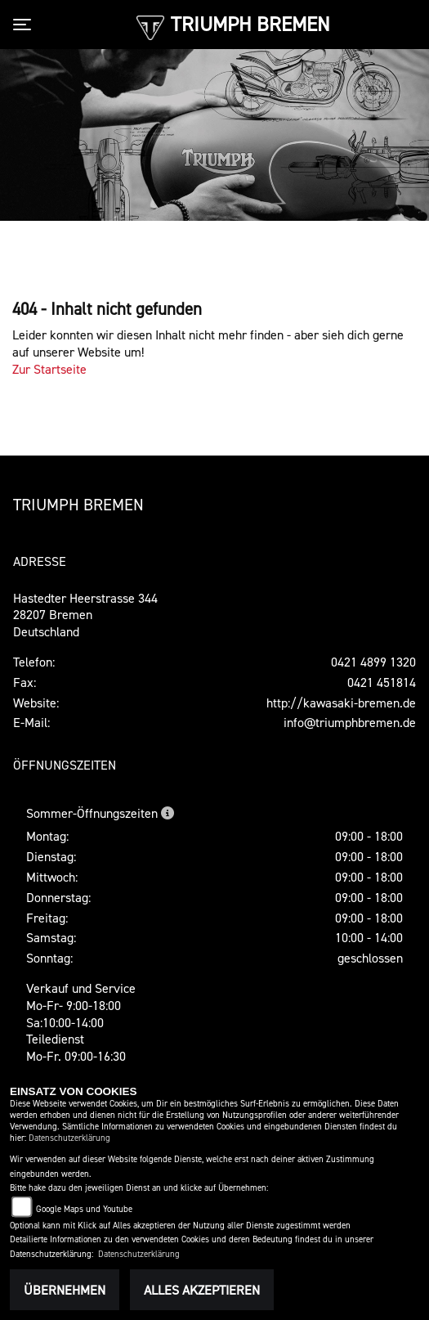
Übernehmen (64, 1290)
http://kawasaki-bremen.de (341, 702)
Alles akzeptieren (202, 1290)
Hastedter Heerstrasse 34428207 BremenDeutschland (85, 615)
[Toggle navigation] (25, 24)
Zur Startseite (49, 369)
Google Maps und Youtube (84, 1209)
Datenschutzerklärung (69, 1138)
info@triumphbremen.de (350, 722)
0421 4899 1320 (373, 661)
